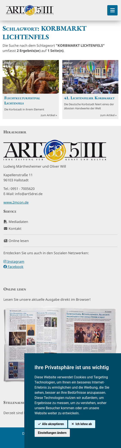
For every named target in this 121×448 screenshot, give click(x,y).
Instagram (13, 261)
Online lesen (16, 240)
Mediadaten (15, 221)
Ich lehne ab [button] (83, 424)
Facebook (13, 266)
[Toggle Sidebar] (112, 10)
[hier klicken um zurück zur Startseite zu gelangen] (30, 10)
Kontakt (12, 228)
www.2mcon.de (16, 202)
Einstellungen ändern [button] (52, 432)
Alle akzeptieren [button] (53, 424)
